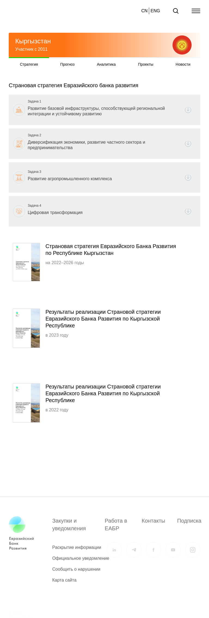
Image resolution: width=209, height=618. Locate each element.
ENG (155, 10)
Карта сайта (64, 583)
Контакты (153, 524)
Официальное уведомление (80, 561)
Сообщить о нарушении (76, 572)
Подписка (189, 524)
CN (144, 10)
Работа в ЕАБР (116, 527)
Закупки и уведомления (69, 527)
